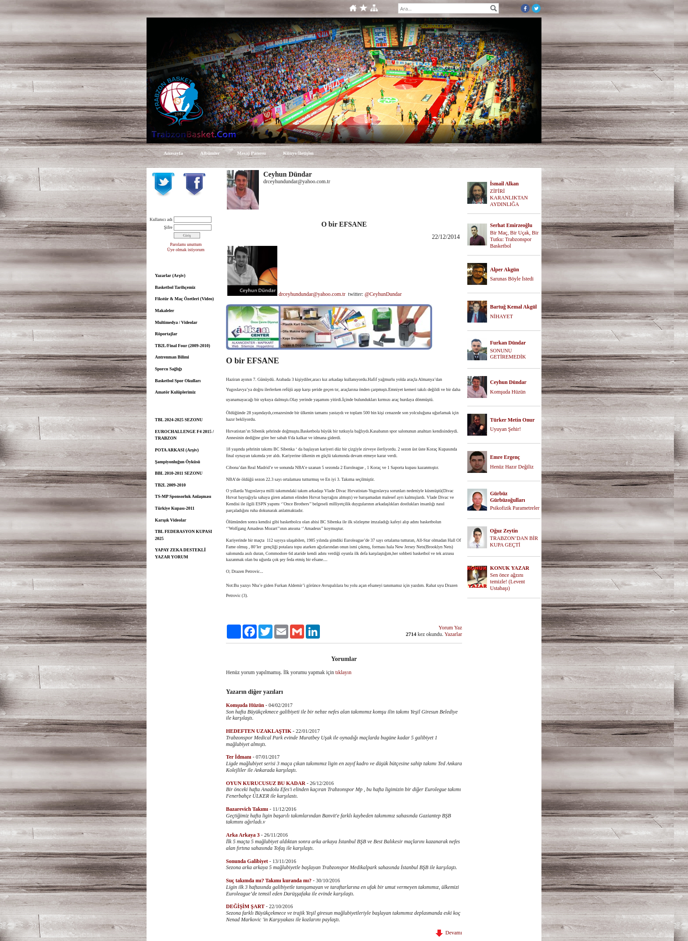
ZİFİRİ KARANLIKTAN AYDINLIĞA (509, 197)
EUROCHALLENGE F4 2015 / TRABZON (184, 435)
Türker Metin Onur (512, 420)
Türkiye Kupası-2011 (174, 508)
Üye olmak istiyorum (185, 249)
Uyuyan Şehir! (505, 429)
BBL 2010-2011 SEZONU (178, 473)
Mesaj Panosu (251, 153)
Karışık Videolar (170, 520)
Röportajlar (166, 333)
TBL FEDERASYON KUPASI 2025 (183, 535)
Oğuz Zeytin (504, 531)
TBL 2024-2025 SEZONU (179, 419)
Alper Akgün (504, 269)
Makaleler (164, 310)
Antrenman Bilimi (172, 357)
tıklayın (343, 672)
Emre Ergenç (505, 457)
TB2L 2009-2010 (170, 485)
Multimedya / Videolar (176, 322)
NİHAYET (501, 316)
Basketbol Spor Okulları (178, 380)
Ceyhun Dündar (508, 382)
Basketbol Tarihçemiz (175, 287)
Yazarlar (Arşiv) (170, 275)
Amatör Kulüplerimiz (175, 392)
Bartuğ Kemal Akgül (513, 307)
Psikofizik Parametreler (515, 508)
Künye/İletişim (298, 153)
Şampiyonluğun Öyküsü (177, 461)
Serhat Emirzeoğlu (511, 225)
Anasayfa (173, 153)
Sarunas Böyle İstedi (512, 279)
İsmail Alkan (504, 184)
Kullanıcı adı (161, 219)
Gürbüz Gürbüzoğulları (507, 496)
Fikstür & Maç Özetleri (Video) (184, 298)
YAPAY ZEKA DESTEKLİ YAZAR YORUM (180, 553)
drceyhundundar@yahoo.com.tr (313, 294)
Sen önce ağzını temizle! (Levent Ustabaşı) (507, 581)
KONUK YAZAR (509, 568)
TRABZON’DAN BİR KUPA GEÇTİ (514, 541)
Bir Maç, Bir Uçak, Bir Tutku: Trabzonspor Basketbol (514, 239)
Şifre (168, 227)
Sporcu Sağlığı (168, 368)
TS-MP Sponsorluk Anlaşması (183, 496)
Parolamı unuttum (186, 244)
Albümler (210, 153)
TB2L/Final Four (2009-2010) (182, 345)
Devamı (449, 933)
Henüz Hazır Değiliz (512, 467)
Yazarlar (453, 634)
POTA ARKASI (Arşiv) (177, 449)
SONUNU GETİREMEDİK (508, 354)
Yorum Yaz (450, 628)
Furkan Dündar (508, 343)
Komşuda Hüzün (508, 392)
